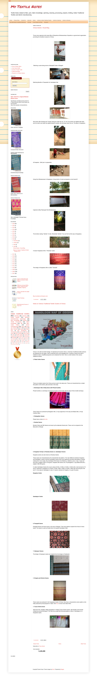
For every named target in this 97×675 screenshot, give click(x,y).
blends (26, 338)
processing (27, 336)
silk (21, 323)
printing (25, 327)
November (15, 240)
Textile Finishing (20, 298)
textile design (15, 343)
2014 (13, 259)
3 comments (36, 640)
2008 (13, 271)
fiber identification (21, 330)
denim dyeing (26, 333)
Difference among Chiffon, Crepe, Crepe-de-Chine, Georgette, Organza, (23, 286)
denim (20, 327)
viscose (26, 334)
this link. (46, 419)
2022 (13, 231)
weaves (26, 343)
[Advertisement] (20, 43)
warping (12, 336)
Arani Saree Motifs (16, 68)
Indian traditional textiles (20, 314)
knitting (17, 340)
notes (13, 334)
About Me (29, 20)
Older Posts (83, 643)
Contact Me (23, 20)
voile (22, 341)
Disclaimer (46, 22)
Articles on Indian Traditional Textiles (44, 20)
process (23, 340)
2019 (13, 237)
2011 (13, 265)
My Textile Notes (26, 6)
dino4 (53, 669)
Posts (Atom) (42, 646)
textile (26, 331)
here (57, 603)
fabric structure (14, 329)
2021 (13, 233)
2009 (13, 269)
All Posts (29, 22)
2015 (13, 258)
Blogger (62, 669)
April (14, 246)
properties (18, 341)
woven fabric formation (15, 344)
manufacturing (14, 331)
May (14, 244)
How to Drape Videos (16, 66)
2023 (13, 229)
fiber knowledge (15, 320)
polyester (21, 331)
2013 (13, 261)
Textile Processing (16, 321)
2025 (13, 225)
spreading (14, 337)
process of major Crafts (17, 69)
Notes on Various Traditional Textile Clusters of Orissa (49, 303)
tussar (12, 333)
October (15, 242)
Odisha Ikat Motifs (16, 71)
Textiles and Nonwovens (23, 337)
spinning (16, 315)
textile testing (15, 317)
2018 (13, 238)
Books (34, 20)
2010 (13, 267)
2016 (13, 256)
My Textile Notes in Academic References (18, 22)
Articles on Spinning (57, 20)
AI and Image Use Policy (37, 22)
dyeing (25, 320)
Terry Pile (21, 343)
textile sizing (19, 334)
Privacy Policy (16, 20)
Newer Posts (36, 643)
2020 (13, 235)
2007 (13, 273)
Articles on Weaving (66, 20)
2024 (13, 227)
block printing (18, 333)
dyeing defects (19, 336)
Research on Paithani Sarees (18, 73)
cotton (22, 326)
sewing (21, 329)
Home (11, 20)
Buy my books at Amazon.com (40, 296)
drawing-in (27, 341)
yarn (18, 338)
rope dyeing (13, 338)
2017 (13, 254)
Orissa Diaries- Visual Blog (41, 28)
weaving (24, 315)
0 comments (36, 299)
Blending (22, 338)
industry (12, 340)
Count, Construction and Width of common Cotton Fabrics (22, 280)
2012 (13, 263)
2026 (13, 223)
